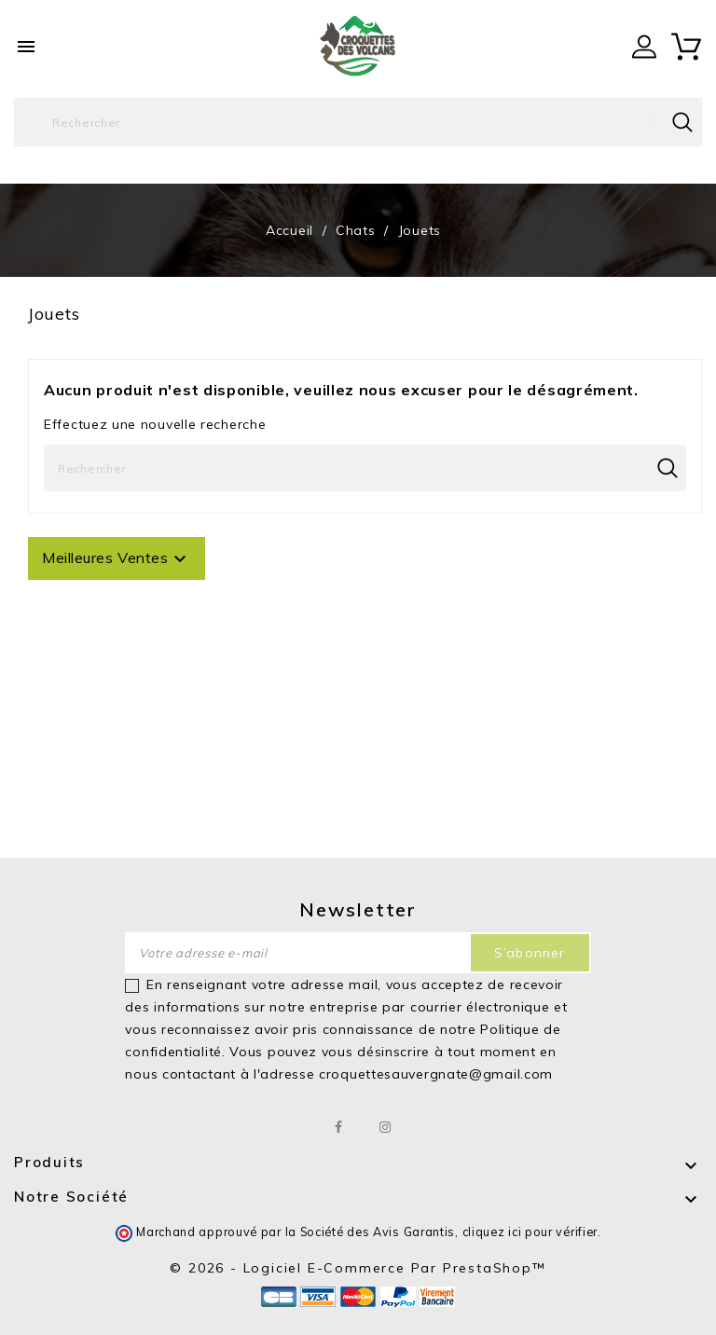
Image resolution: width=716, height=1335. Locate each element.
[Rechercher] (358, 122)
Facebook (340, 1127)
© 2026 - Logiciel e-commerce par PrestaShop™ (357, 1267)
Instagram (385, 1127)
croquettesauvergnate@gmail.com (436, 1074)
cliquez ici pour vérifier (530, 1231)
